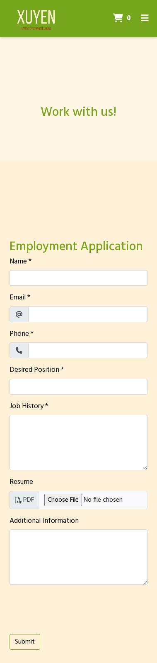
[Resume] (93, 500)
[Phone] (87, 350)
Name (18, 261)
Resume (21, 482)
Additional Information (44, 521)
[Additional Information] (78, 557)
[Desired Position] (78, 387)
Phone (19, 334)
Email (18, 297)
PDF (24, 500)
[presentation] (72, 607)
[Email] (87, 314)
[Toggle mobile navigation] (145, 18)
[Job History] (78, 442)
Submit (25, 642)
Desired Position (34, 370)
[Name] (78, 278)
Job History (26, 406)
